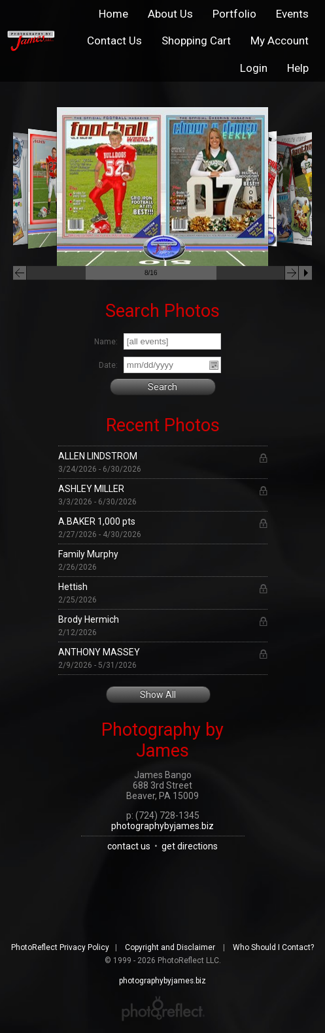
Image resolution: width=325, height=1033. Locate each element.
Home (113, 13)
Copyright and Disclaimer (171, 947)
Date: (108, 365)
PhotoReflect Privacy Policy (60, 947)
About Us (170, 13)
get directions (190, 846)
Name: (106, 341)
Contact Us (114, 40)
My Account (279, 40)
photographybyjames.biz (162, 826)
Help (298, 67)
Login (253, 67)
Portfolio (234, 13)
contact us (128, 846)
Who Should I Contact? (273, 947)
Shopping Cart (196, 40)
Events (292, 13)
